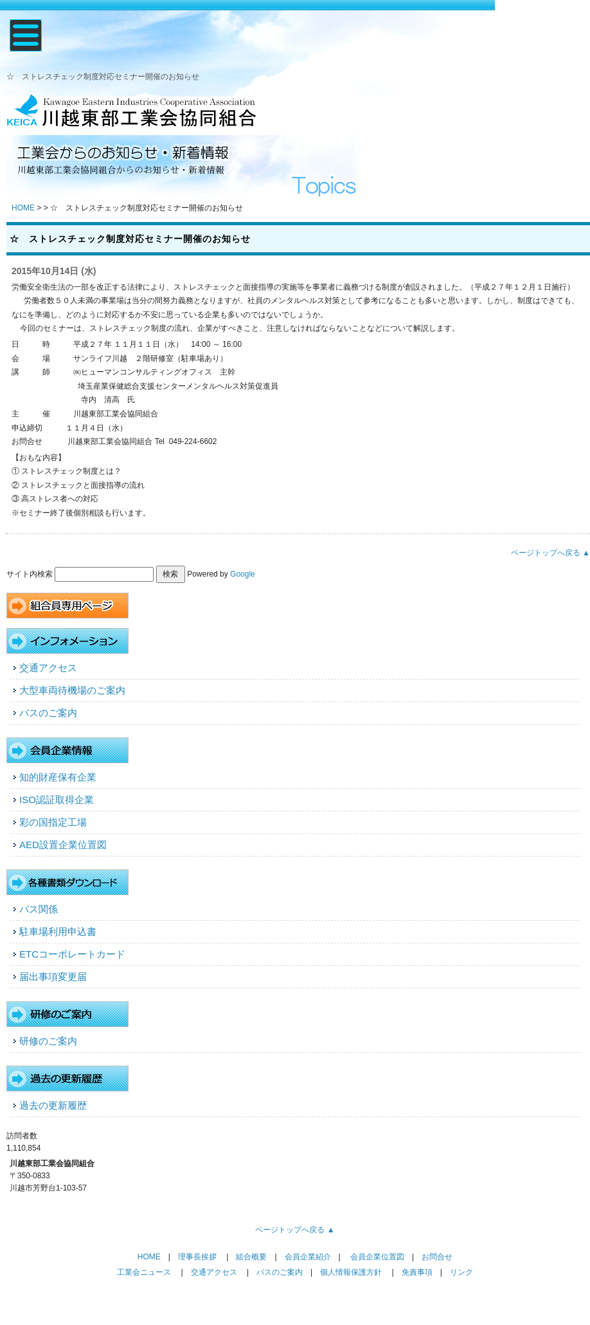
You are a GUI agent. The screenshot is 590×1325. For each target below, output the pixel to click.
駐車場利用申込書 (57, 931)
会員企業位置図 (377, 1256)
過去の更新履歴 (53, 1105)
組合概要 (251, 1256)
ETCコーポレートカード (72, 954)
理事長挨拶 (197, 1256)
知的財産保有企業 (57, 777)
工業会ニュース (144, 1272)
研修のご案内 (48, 1040)
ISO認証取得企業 (56, 799)
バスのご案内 (48, 712)
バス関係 (38, 908)
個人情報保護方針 (351, 1272)
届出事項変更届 (53, 976)
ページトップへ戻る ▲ (550, 552)
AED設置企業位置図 (63, 844)
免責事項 (417, 1272)
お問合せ (437, 1256)
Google (242, 574)
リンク (461, 1272)
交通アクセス (48, 667)
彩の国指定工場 (53, 822)
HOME (23, 207)
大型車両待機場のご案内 (72, 690)
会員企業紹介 (308, 1256)
